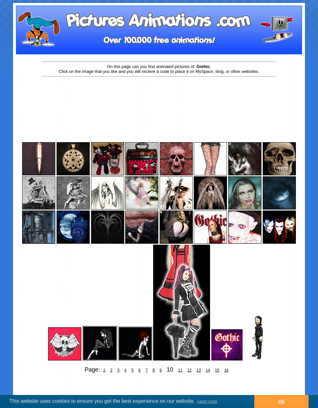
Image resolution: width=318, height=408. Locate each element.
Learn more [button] (207, 401)
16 (226, 370)
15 (217, 370)
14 (208, 370)
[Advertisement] (159, 98)
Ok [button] (281, 401)
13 (198, 370)
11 (180, 370)
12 (189, 370)
